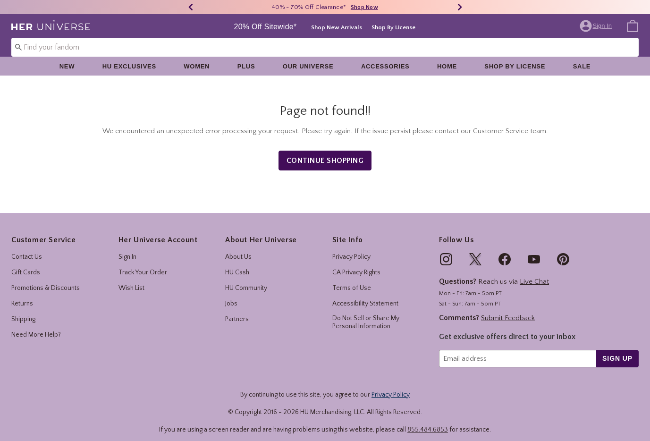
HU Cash (237, 264)
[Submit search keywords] (18, 46)
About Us (238, 249)
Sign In (127, 249)
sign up (617, 350)
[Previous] (191, 7)
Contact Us (26, 249)
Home (447, 66)
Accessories (385, 66)
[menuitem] (632, 25)
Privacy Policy (351, 249)
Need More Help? (36, 327)
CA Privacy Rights (356, 264)
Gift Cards (25, 264)
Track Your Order (142, 264)
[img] (446, 251)
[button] (597, 26)
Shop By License (393, 27)
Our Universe (308, 66)
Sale (582, 66)
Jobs (231, 295)
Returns (22, 295)
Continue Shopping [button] (325, 152)
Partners (237, 311)
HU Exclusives (129, 66)
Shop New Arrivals (336, 27)
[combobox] (325, 47)
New (67, 66)
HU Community (246, 280)
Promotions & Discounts (45, 280)
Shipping (23, 311)
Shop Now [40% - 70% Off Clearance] (364, 7)
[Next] (460, 7)
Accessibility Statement (365, 295)
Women (197, 66)
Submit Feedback (508, 309)
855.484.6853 (427, 421)
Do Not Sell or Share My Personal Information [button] (365, 314)
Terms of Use (351, 280)
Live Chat (534, 274)
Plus (246, 66)
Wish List (131, 280)
